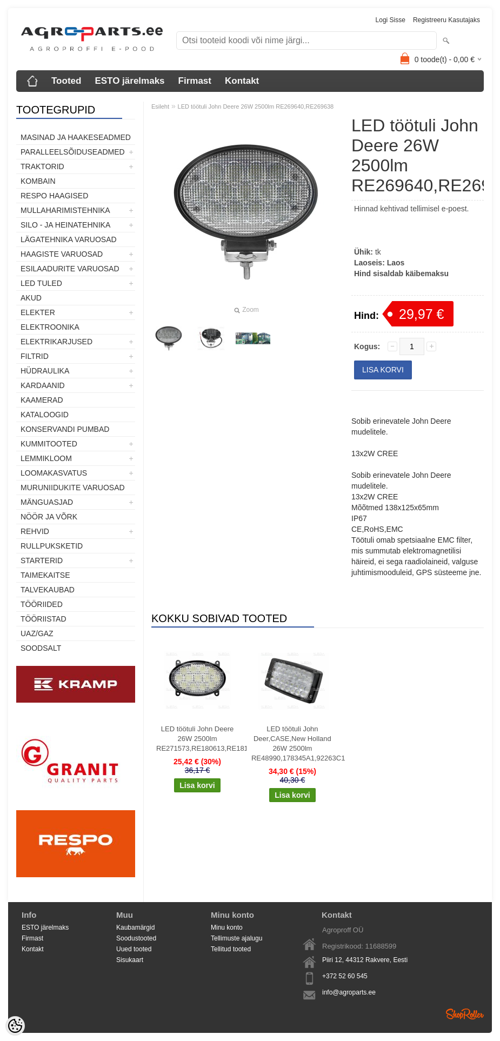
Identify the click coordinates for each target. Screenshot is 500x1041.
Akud (31, 297)
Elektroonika (50, 327)
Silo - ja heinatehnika (65, 225)
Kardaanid (43, 385)
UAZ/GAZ (37, 633)
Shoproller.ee (465, 1014)
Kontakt (242, 81)
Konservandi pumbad (65, 429)
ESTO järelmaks (129, 81)
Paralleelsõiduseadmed (73, 152)
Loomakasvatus (54, 473)
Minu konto (227, 927)
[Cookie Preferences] (15, 1026)
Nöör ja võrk (49, 516)
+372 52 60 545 (345, 976)
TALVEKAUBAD (48, 589)
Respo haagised (54, 195)
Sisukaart (129, 960)
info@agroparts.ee (349, 992)
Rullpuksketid (52, 546)
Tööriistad (43, 619)
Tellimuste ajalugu (236, 938)
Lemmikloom (46, 458)
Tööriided (42, 604)
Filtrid (35, 356)
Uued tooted (133, 949)
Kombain (38, 181)
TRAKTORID (42, 166)
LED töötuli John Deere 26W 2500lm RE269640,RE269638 (256, 106)
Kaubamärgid (135, 927)
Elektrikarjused (56, 341)
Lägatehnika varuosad (69, 239)
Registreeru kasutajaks (446, 20)
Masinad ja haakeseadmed (76, 137)
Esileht (160, 106)
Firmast (194, 81)
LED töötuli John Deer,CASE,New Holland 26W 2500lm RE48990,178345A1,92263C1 (294, 743)
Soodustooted (136, 938)
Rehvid (35, 531)
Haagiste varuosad (62, 254)
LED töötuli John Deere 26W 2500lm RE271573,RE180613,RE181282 (199, 738)
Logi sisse (390, 20)
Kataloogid (45, 414)
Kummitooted (49, 443)
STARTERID (42, 560)
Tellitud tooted (231, 949)
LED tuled (41, 283)
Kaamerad (42, 400)
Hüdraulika (45, 370)
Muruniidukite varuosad (73, 487)
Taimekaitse (45, 575)
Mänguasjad (47, 502)
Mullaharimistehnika (65, 210)
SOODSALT (41, 648)
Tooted (66, 81)
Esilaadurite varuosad (70, 268)
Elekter (38, 312)
